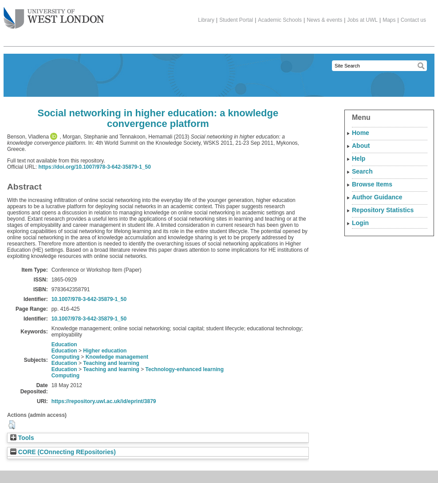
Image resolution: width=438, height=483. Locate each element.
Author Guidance (377, 197)
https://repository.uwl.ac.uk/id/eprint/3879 (103, 401)
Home (360, 132)
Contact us (413, 20)
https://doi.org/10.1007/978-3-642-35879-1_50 (94, 167)
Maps (389, 20)
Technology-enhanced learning (185, 369)
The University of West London (53, 15)
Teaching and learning (111, 363)
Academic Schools (280, 20)
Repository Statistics (383, 210)
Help (358, 158)
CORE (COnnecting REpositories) (63, 452)
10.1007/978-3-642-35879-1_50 (88, 299)
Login (360, 222)
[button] (11, 425)
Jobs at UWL (362, 20)
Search (362, 171)
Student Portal (236, 20)
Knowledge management (117, 357)
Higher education (104, 351)
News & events (324, 20)
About (361, 145)
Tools (22, 438)
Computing (65, 357)
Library (206, 20)
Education (64, 344)
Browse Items (372, 184)
